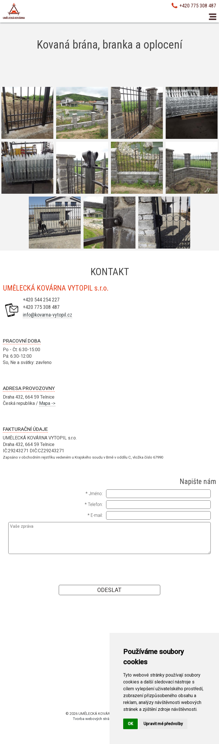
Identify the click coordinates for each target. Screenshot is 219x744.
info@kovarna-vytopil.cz (47, 315)
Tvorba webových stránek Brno (98, 719)
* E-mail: (95, 515)
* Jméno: (94, 493)
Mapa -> (47, 403)
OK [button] (130, 723)
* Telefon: (94, 504)
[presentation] (109, 569)
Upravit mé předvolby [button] (163, 723)
